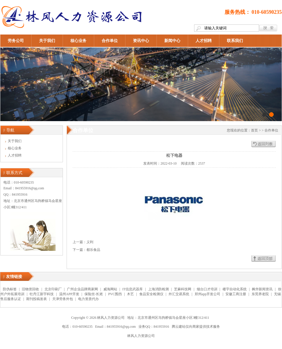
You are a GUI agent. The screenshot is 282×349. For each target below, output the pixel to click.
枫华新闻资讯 (262, 289)
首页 (254, 130)
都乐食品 (93, 250)
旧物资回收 (30, 289)
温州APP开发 (69, 294)
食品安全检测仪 (151, 294)
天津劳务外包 (62, 299)
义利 (89, 242)
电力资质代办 (88, 299)
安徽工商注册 (235, 294)
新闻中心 (172, 41)
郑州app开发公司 (207, 294)
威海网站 (110, 289)
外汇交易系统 (179, 294)
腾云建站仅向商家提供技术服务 (196, 327)
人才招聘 (204, 41)
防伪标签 (10, 289)
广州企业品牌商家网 (82, 289)
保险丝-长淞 (93, 294)
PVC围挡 (115, 294)
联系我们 (235, 41)
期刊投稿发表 (36, 299)
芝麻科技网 (182, 289)
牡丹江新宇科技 (42, 294)
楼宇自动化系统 (235, 289)
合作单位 (110, 41)
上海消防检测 (158, 289)
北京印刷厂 (53, 289)
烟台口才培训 (207, 289)
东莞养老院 (260, 294)
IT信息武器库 (132, 289)
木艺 (130, 294)
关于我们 (47, 41)
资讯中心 (141, 41)
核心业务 (78, 41)
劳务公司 (16, 41)
